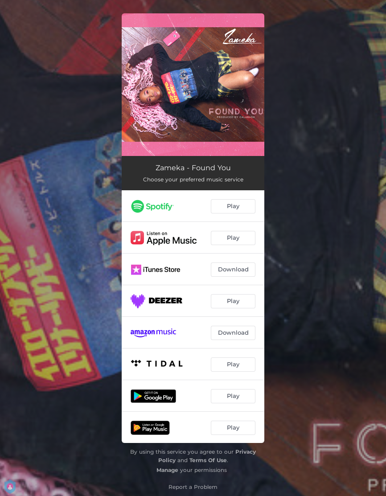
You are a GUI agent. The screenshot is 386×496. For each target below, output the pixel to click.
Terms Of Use (208, 460)
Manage (167, 470)
